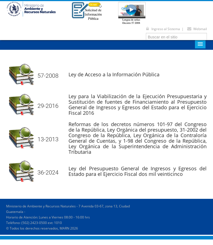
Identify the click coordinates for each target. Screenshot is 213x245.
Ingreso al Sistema (162, 29)
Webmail (196, 29)
